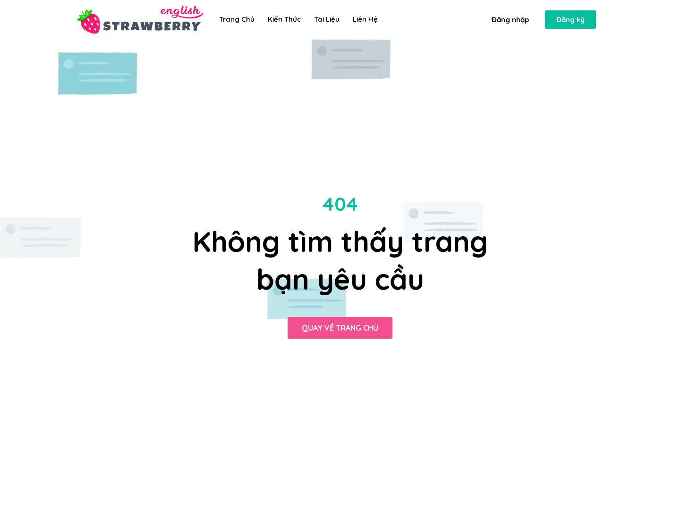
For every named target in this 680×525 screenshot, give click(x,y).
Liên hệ (365, 19)
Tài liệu (327, 19)
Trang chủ (237, 19)
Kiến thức (284, 19)
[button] (510, 19)
